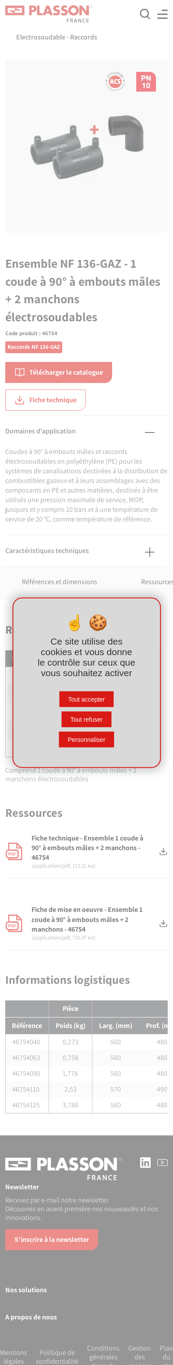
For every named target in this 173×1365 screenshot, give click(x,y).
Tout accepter (86, 698)
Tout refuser (87, 719)
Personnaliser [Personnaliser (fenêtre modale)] (87, 739)
